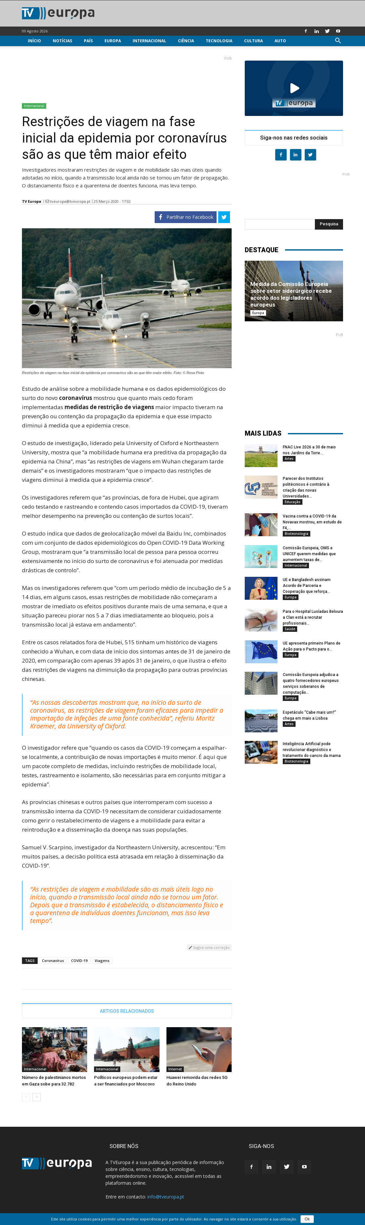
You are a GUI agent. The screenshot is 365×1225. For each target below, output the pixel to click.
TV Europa (31, 201)
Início (34, 41)
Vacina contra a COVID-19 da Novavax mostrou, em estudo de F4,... (312, 522)
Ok (307, 1219)
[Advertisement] (127, 77)
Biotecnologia (296, 533)
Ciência (186, 41)
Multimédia (40, 51)
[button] (338, 41)
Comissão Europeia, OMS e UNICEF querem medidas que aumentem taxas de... (309, 554)
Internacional (149, 41)
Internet (175, 1069)
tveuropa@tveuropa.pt (70, 201)
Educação (292, 501)
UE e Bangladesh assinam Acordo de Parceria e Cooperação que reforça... (307, 585)
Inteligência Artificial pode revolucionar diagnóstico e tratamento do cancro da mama (312, 750)
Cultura (253, 41)
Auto (280, 41)
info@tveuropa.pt (165, 1197)
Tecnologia (219, 41)
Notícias (62, 41)
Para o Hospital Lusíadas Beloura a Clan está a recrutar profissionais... (313, 617)
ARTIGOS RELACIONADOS (127, 1011)
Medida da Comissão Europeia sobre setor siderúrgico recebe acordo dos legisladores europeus (291, 294)
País (88, 41)
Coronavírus (53, 960)
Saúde (290, 629)
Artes (289, 458)
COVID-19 (79, 960)
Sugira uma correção (209, 947)
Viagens (102, 960)
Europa (113, 41)
